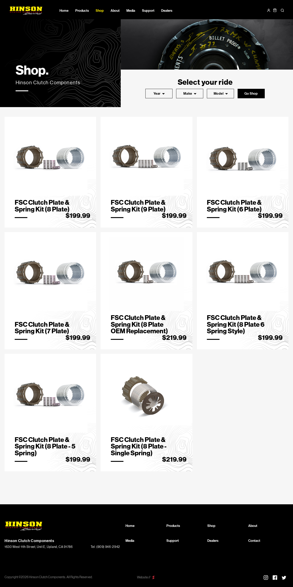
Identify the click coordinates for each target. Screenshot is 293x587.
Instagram (265, 577)
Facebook (274, 577)
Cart (275, 10)
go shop (251, 94)
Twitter (283, 577)
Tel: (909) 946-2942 (105, 547)
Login (268, 10)
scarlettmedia (153, 577)
